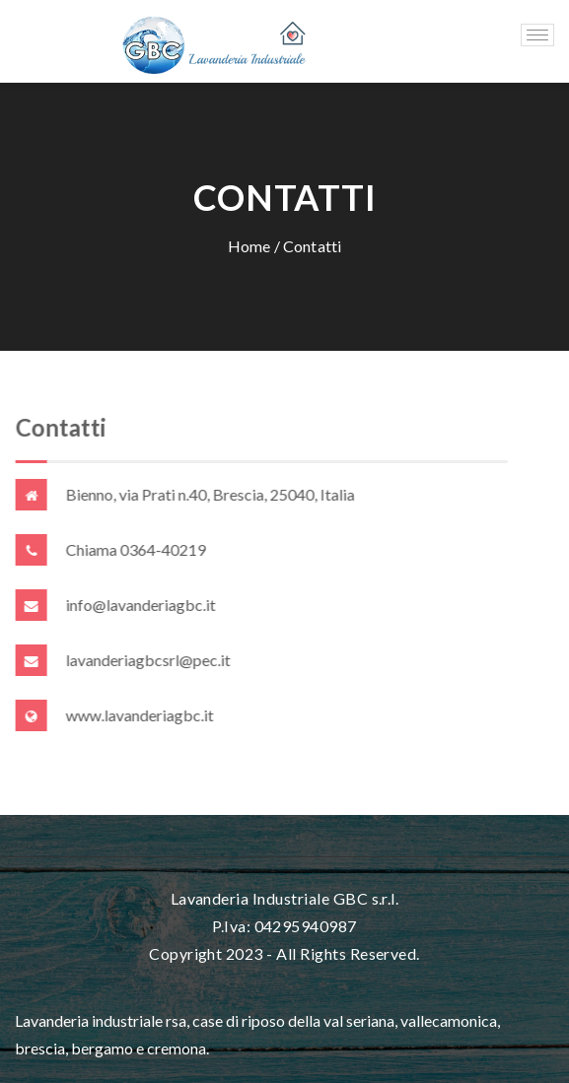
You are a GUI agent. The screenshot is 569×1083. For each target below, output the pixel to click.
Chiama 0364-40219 (136, 549)
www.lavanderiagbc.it (140, 715)
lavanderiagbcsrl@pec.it (148, 659)
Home (249, 246)
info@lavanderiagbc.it (141, 604)
